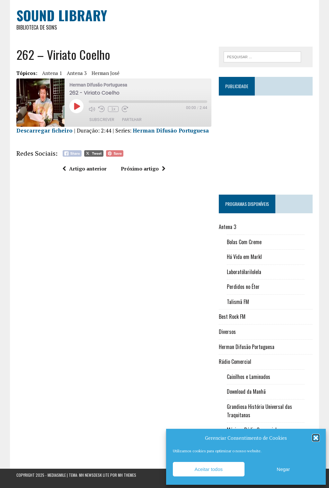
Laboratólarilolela (244, 272)
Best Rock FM (232, 316)
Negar (283, 469)
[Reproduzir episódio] (76, 106)
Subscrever (101, 119)
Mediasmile (57, 475)
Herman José (106, 73)
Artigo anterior (84, 168)
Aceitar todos (208, 469)
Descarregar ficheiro (44, 130)
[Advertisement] (266, 142)
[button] (316, 438)
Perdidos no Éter (243, 286)
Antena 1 (52, 73)
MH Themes (127, 475)
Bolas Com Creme (244, 242)
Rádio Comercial (235, 361)
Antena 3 (77, 73)
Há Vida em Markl (244, 257)
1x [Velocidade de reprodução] (113, 109)
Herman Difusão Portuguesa (171, 130)
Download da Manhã (246, 391)
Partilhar (132, 119)
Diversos (227, 332)
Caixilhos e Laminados (248, 377)
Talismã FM (238, 302)
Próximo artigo (143, 168)
